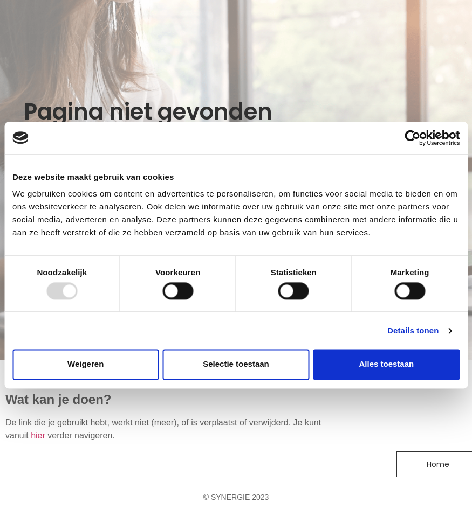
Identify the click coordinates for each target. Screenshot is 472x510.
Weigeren (85, 364)
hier (38, 435)
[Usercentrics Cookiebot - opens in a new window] (412, 138)
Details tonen (413, 330)
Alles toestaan (386, 364)
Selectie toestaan (236, 364)
